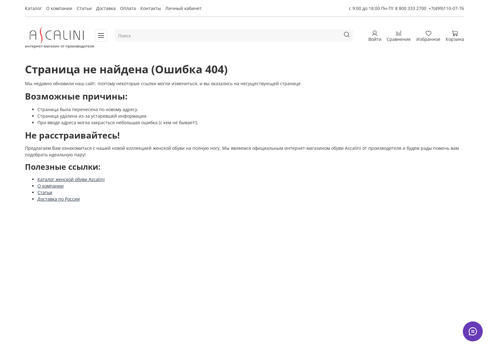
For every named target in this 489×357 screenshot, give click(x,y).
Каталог (33, 8)
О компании (59, 8)
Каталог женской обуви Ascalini (71, 179)
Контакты (150, 8)
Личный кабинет (183, 8)
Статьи (84, 8)
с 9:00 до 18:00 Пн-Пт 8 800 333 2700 (387, 8)
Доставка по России (58, 199)
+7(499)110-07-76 (446, 8)
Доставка (106, 8)
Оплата (128, 8)
